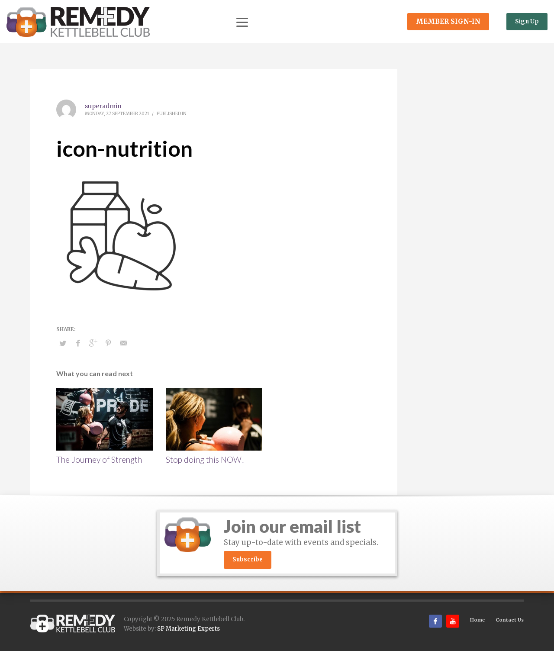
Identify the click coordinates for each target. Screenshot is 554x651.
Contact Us (510, 620)
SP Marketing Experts (188, 628)
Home (477, 620)
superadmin (103, 106)
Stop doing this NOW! (205, 459)
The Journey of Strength (99, 459)
